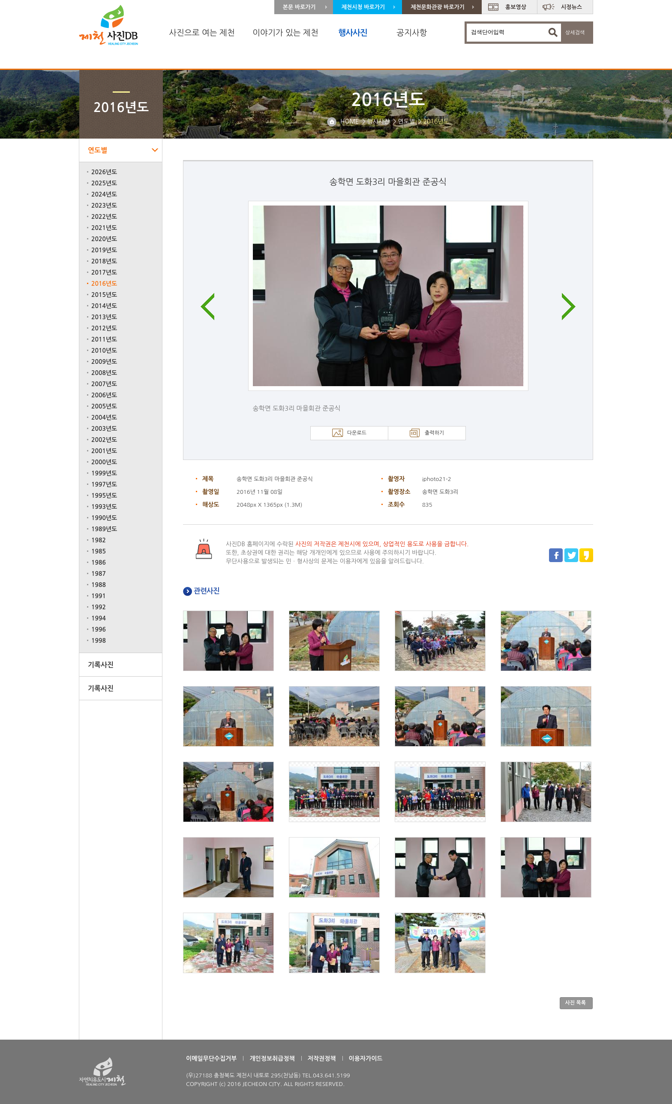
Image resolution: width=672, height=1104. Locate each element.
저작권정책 (322, 1059)
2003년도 (104, 429)
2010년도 (104, 351)
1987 (98, 574)
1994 (98, 618)
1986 (98, 563)
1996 (98, 629)
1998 (98, 641)
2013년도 (104, 317)
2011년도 (104, 339)
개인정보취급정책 (271, 1059)
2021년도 (104, 228)
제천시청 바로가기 (363, 7)
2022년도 (104, 217)
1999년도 (104, 473)
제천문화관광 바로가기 (438, 7)
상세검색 (575, 32)
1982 (98, 540)
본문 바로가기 (299, 7)
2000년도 (104, 462)
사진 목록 (575, 1002)
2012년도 (104, 328)
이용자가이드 (366, 1059)
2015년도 (104, 295)
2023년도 (104, 206)
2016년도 (104, 284)
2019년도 (104, 250)
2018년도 (104, 261)
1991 (98, 596)
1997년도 (104, 484)
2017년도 (104, 272)
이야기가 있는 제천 (285, 33)
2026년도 (104, 172)
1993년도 (104, 507)
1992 (98, 607)
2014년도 (104, 306)
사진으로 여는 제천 (202, 33)
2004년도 (104, 417)
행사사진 (352, 33)
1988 (98, 585)
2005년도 (104, 406)
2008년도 (104, 373)
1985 (98, 551)
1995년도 (104, 496)
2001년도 (104, 451)
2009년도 (104, 362)
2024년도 (104, 194)
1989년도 (104, 529)
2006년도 (104, 395)
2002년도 (104, 440)
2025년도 (104, 183)
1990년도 (104, 518)
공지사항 (411, 33)
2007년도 (104, 384)
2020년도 (104, 239)
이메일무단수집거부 (211, 1059)
